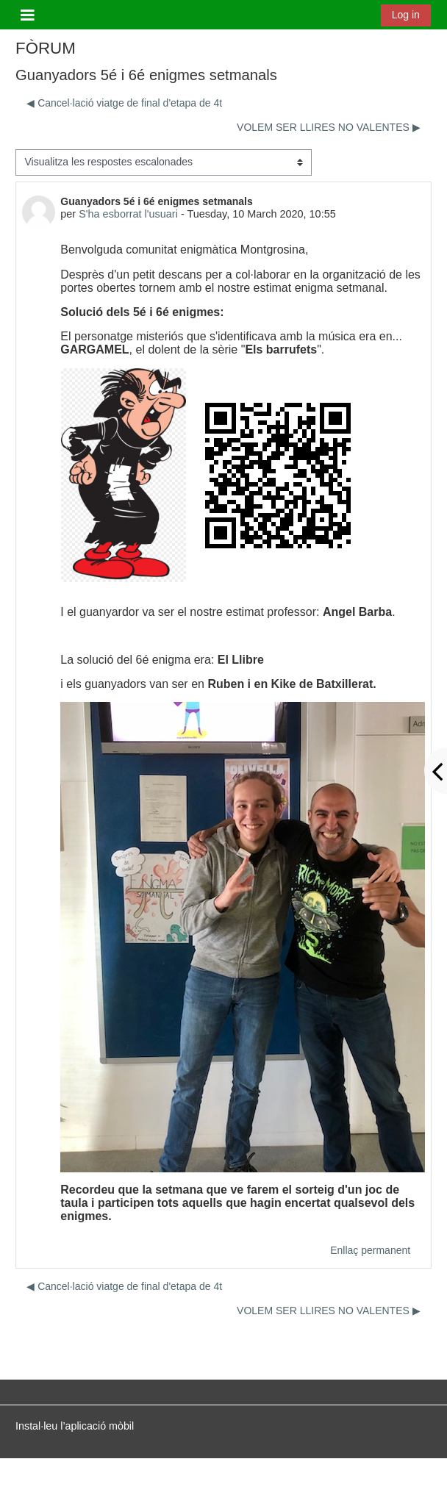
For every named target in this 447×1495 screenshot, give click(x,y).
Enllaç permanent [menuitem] (370, 1250)
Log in (406, 15)
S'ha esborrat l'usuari (128, 214)
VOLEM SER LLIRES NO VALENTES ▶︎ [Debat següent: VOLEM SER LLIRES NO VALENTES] (329, 127)
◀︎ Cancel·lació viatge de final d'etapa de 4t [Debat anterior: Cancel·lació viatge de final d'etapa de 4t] (124, 103)
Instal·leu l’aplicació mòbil (74, 1426)
